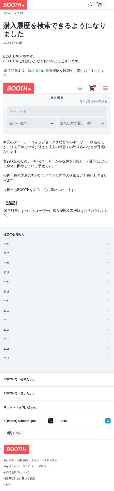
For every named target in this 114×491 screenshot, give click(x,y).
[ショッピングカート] (99, 5)
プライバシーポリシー (36, 466)
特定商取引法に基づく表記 (19, 478)
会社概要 (8, 460)
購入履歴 (35, 71)
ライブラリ (50, 175)
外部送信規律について (16, 472)
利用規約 (22, 460)
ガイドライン (11, 466)
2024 (20, 13)
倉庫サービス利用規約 (44, 460)
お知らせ (8, 13)
